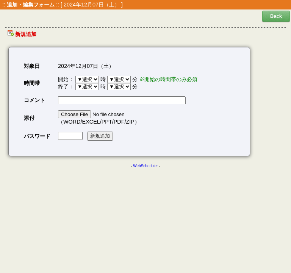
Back (276, 16)
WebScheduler (145, 166)
